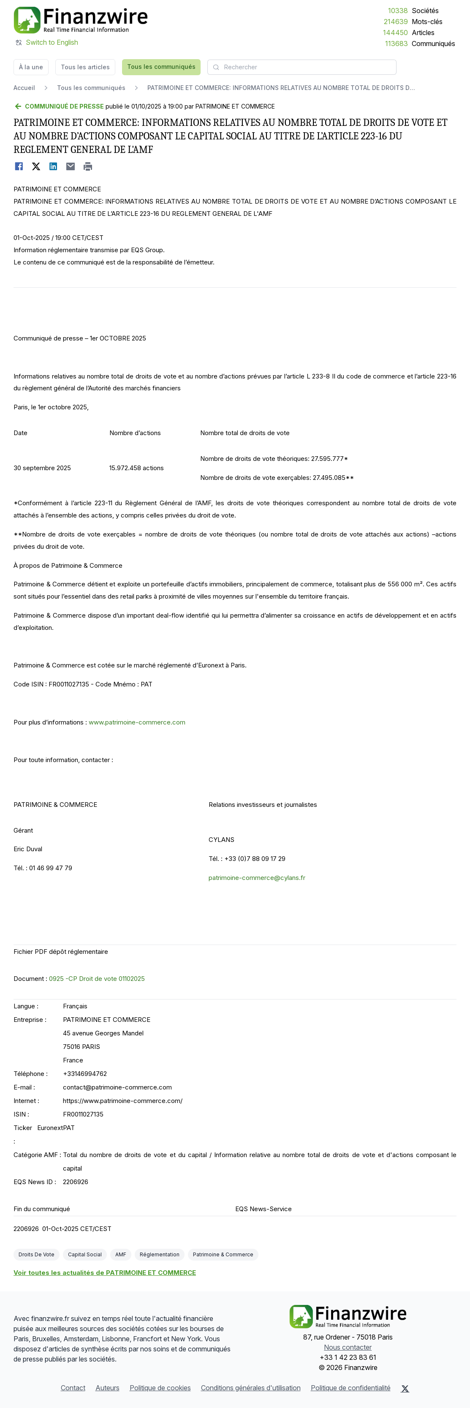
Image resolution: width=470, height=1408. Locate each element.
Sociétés (425, 10)
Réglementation (159, 1254)
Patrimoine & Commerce (223, 1254)
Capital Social (85, 1254)
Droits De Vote (36, 1254)
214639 (396, 21)
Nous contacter (348, 1347)
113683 (396, 43)
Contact (73, 1387)
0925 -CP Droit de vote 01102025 (97, 979)
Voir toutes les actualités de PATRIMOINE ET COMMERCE (105, 1273)
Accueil (24, 87)
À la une (31, 67)
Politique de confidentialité (351, 1387)
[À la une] (80, 20)
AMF (120, 1254)
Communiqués (433, 43)
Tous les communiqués (161, 66)
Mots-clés (427, 21)
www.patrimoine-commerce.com (137, 722)
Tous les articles (85, 67)
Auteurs (107, 1387)
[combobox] (302, 67)
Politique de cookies (160, 1387)
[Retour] (59, 106)
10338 (398, 10)
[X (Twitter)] (405, 1388)
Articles (423, 32)
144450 (395, 32)
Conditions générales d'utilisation (251, 1387)
